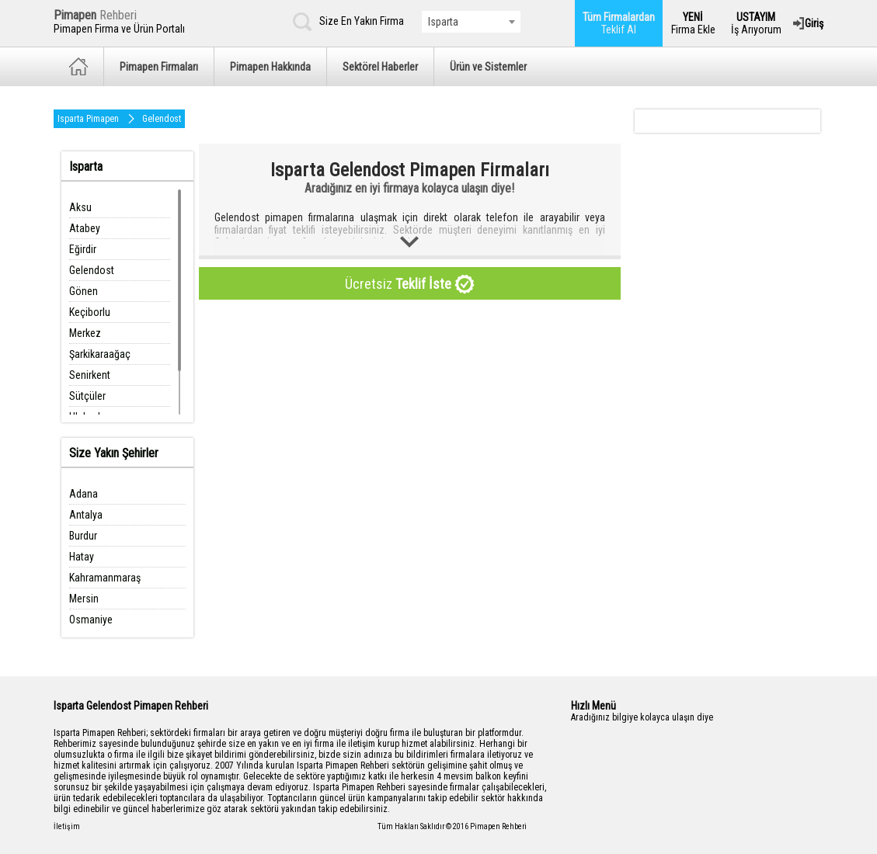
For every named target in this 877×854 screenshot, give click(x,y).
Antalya (86, 515)
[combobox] (471, 22)
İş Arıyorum (756, 23)
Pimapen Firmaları (159, 67)
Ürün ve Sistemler (488, 67)
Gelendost (161, 118)
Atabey (84, 228)
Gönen (83, 291)
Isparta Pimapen (88, 118)
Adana (83, 494)
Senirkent (89, 375)
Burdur (83, 535)
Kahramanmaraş (105, 577)
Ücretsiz (410, 284)
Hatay (81, 556)
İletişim (67, 826)
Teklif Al (619, 23)
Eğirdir (82, 249)
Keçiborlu (89, 312)
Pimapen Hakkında (270, 67)
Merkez (85, 333)
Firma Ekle (693, 23)
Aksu (80, 207)
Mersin (84, 598)
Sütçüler (87, 396)
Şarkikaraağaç (100, 354)
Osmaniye (91, 619)
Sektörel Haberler (380, 67)
